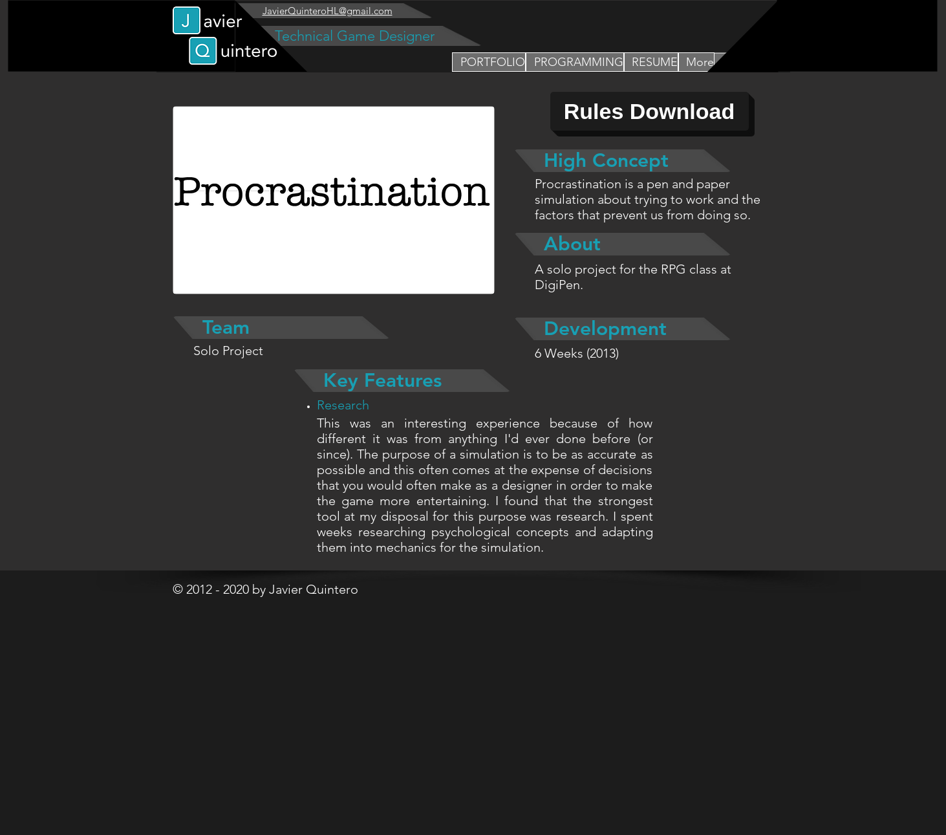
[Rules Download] (649, 111)
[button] (575, 62)
